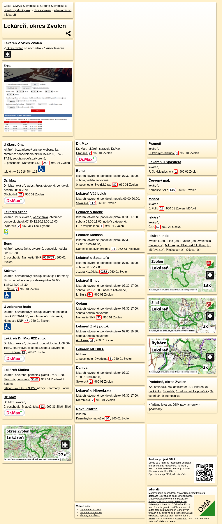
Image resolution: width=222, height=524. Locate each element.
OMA (16, 5)
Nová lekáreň (86, 409)
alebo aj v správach (90, 515)
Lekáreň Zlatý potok (92, 326)
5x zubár (168, 391)
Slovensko (29, 5)
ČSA (155, 227)
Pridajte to (182, 518)
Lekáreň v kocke (89, 212)
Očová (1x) (193, 249)
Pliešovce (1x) (175, 249)
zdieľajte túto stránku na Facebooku (170, 464)
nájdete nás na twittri (90, 509)
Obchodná (14, 194)
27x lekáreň (196, 386)
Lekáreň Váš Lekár (91, 193)
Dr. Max (10, 180)
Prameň (155, 143)
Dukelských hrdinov (164, 153)
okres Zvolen (42, 10)
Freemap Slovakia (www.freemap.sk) (168, 501)
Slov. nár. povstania (22, 379)
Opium (81, 303)
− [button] (81, 14)
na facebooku (174, 462)
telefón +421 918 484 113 (20, 171)
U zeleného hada (17, 307)
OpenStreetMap (137, 132)
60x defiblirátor (177, 386)
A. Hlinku (85, 340)
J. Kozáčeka (15, 352)
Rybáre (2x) (188, 240)
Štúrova (10, 271)
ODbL (189, 495)
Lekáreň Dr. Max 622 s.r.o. (25, 338)
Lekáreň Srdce (15, 212)
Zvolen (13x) (157, 240)
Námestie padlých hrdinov (96, 249)
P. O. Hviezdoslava (163, 171)
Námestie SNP (36, 163)
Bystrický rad (106, 185)
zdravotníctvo (62, 10)
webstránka (50, 149)
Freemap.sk (156, 132)
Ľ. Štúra (11, 289)
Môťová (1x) (156, 249)
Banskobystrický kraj (17, 10)
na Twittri (182, 465)
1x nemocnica (170, 395)
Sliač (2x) (173, 240)
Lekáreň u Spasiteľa (92, 258)
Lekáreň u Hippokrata (93, 390)
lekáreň (11, 14)
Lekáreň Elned (88, 280)
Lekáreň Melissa (89, 235)
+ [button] (81, 8)
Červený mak (159, 180)
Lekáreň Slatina (16, 370)
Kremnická (85, 400)
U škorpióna (14, 144)
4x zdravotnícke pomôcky (192, 391)
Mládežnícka (33, 407)
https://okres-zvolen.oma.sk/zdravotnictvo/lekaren (192, 132)
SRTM (152, 518)
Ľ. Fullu (157, 208)
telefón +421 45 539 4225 (20, 388)
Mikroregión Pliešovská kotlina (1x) (188, 245)
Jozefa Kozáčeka (92, 272)
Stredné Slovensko (52, 5)
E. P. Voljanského (89, 226)
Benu (8, 243)
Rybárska (12, 226)
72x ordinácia (157, 386)
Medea (154, 199)
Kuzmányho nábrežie (93, 418)
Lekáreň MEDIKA (90, 349)
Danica (81, 367)
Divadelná (103, 359)
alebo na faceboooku (91, 512)
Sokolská (86, 203)
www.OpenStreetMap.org (192, 493)
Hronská (84, 153)
